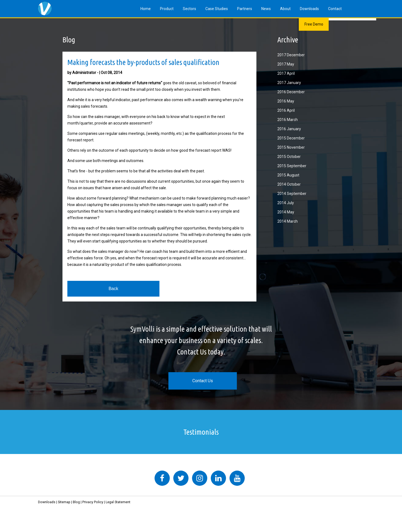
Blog (76, 502)
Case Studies (216, 9)
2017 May (285, 64)
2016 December (291, 92)
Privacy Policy (92, 502)
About (285, 9)
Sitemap (64, 502)
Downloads (309, 9)
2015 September (291, 166)
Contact (335, 9)
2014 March (287, 221)
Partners (244, 9)
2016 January (289, 129)
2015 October (289, 156)
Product (167, 9)
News (266, 9)
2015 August (288, 175)
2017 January (289, 82)
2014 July (285, 203)
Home (145, 9)
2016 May (285, 101)
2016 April (286, 110)
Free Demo (313, 24)
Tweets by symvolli (119, 467)
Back (113, 288)
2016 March (287, 119)
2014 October (289, 184)
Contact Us (202, 380)
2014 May (285, 212)
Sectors (189, 9)
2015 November (291, 147)
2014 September (291, 193)
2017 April (286, 73)
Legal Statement (118, 502)
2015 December (291, 138)
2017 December (291, 55)
